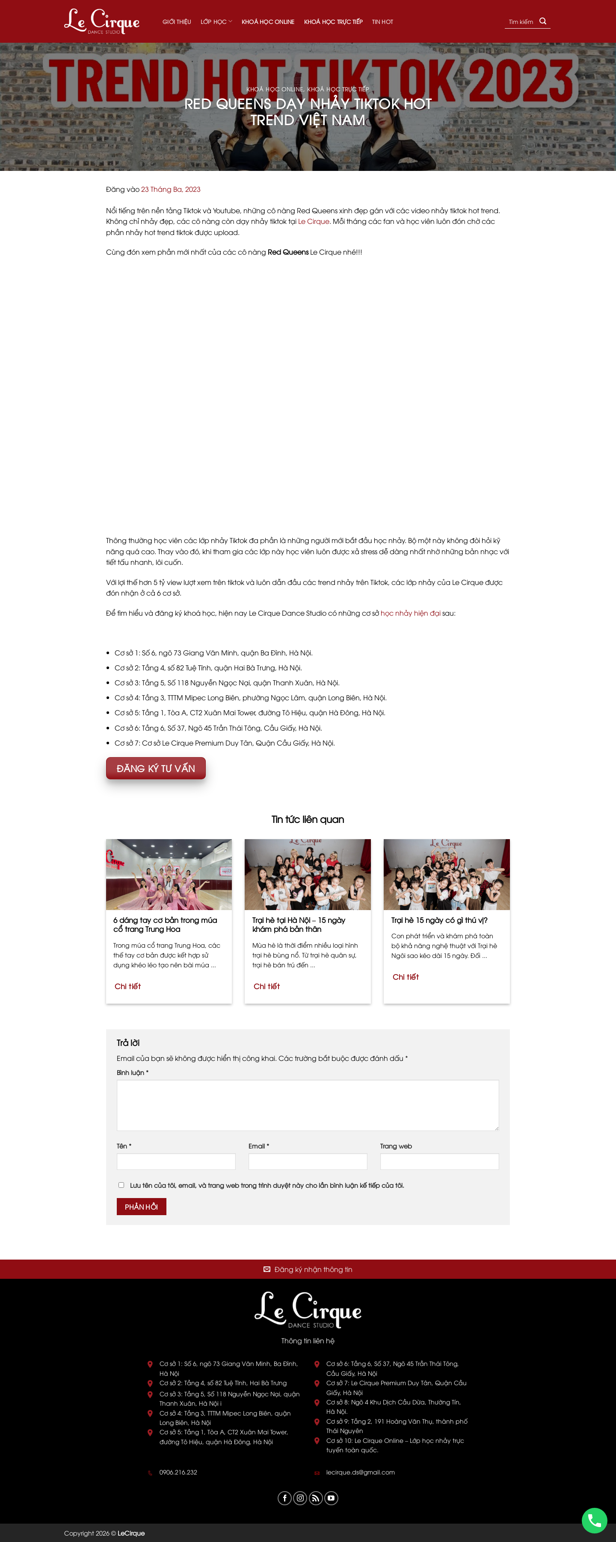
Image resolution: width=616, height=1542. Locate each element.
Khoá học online (268, 21)
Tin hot (382, 21)
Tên (124, 1146)
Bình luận (132, 1072)
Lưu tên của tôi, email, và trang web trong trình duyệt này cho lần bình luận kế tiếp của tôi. (267, 1185)
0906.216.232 (178, 1472)
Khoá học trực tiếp (333, 21)
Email (259, 1146)
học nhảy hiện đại (411, 612)
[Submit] (543, 21)
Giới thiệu (177, 21)
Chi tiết (128, 986)
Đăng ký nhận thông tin (313, 1269)
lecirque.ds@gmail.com (360, 1472)
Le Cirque (313, 221)
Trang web (396, 1146)
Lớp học (216, 21)
